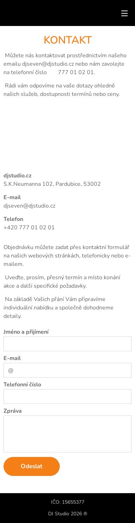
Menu (124, 13)
